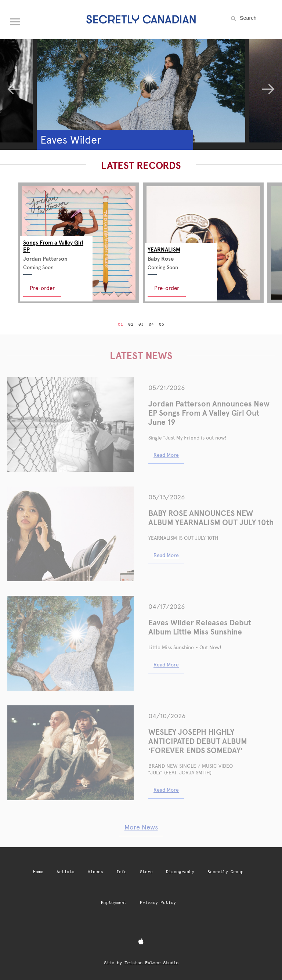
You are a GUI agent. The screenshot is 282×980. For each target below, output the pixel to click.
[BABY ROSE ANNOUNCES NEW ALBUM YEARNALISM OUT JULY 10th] (70, 534)
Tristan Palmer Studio (151, 962)
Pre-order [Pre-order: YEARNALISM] (166, 288)
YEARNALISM (164, 249)
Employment (114, 902)
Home (38, 871)
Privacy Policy (158, 902)
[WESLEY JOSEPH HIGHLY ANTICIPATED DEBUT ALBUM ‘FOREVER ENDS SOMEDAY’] (70, 752)
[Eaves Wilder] (141, 83)
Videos (95, 871)
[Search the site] (256, 18)
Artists (66, 871)
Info (121, 871)
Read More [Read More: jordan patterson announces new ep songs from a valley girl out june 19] (166, 455)
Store (146, 871)
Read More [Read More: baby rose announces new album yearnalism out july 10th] (166, 555)
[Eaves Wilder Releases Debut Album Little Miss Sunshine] (70, 643)
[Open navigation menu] (15, 20)
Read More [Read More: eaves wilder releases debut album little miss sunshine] (166, 664)
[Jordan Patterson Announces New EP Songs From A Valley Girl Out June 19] (70, 424)
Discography (180, 871)
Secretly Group (225, 871)
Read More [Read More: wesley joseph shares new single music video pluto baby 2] (166, 789)
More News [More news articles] (141, 827)
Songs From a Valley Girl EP (53, 246)
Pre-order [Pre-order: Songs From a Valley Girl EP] (42, 288)
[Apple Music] (141, 942)
